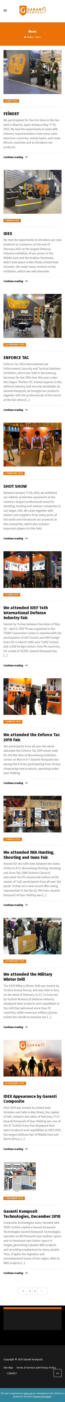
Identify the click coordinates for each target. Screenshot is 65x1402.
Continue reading (13, 157)
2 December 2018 (14, 1198)
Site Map (8, 1367)
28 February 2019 (14, 961)
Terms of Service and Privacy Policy (36, 1367)
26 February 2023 (14, 344)
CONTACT (12, 1373)
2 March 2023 (12, 220)
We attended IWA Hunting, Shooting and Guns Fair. (28, 855)
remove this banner (42, 1396)
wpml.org (28, 1393)
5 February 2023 (14, 473)
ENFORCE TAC (16, 357)
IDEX (7, 233)
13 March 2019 (12, 839)
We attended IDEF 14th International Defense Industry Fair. (25, 612)
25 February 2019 (14, 1083)
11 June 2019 (11, 594)
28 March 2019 (13, 721)
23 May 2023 (11, 101)
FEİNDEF (11, 113)
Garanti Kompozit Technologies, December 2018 (31, 1214)
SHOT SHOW (15, 486)
